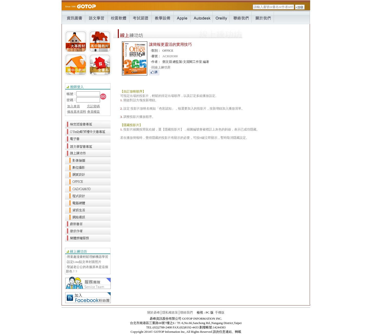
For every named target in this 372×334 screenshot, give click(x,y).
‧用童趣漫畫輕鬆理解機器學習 (87, 257)
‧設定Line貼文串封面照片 (83, 262)
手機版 (219, 312)
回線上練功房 (160, 67)
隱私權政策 (170, 312)
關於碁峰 (153, 312)
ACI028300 (170, 56)
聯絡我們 (186, 312)
